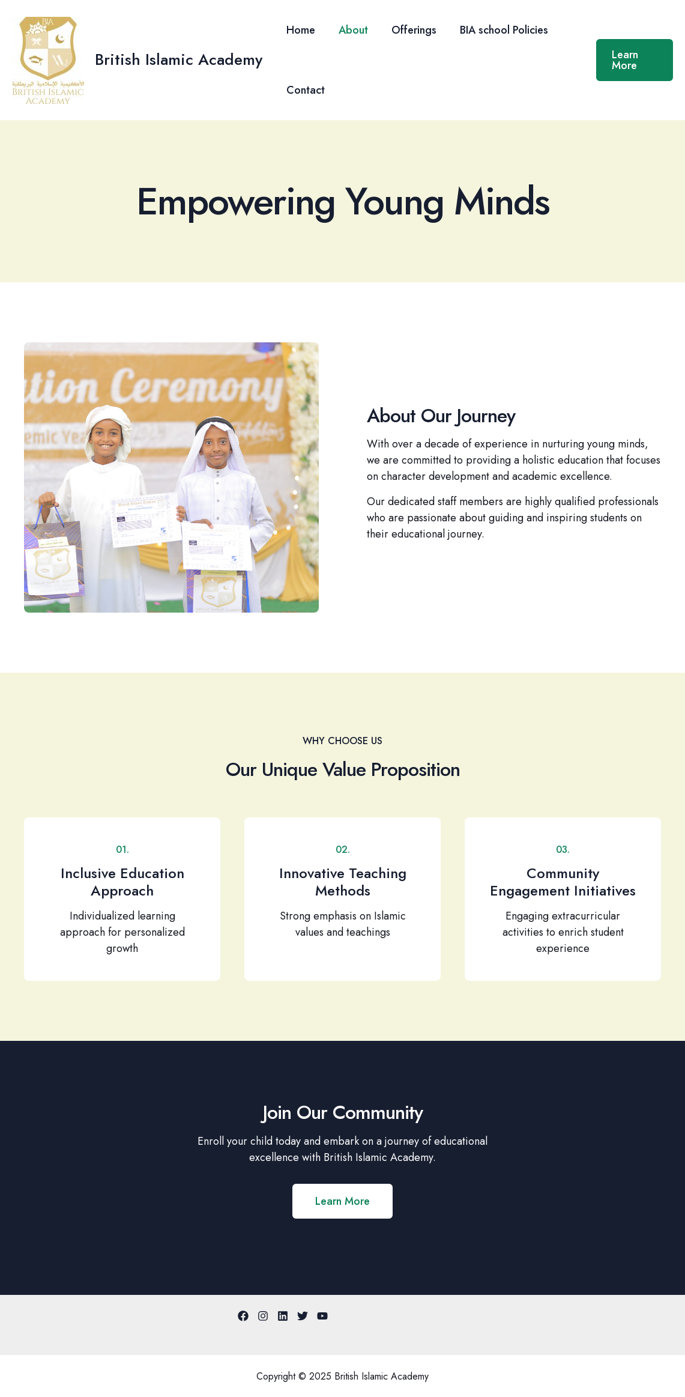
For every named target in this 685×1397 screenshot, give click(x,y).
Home (299, 30)
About (350, 30)
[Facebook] (243, 1316)
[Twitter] (302, 1316)
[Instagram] (263, 1316)
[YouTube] (322, 1316)
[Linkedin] (282, 1316)
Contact (304, 90)
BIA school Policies (497, 30)
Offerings (409, 30)
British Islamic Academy (178, 59)
